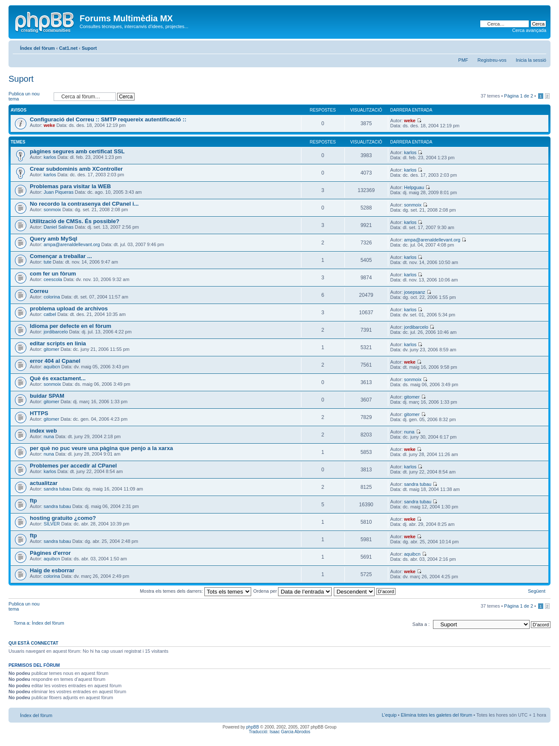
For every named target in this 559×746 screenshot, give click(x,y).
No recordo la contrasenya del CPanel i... (84, 204)
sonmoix (52, 209)
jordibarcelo (55, 331)
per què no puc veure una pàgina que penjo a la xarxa (101, 448)
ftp (33, 500)
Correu (39, 291)
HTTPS (39, 413)
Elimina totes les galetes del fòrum (437, 714)
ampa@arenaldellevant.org (71, 244)
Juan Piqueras (58, 192)
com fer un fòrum (53, 273)
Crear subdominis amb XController (76, 169)
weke (49, 125)
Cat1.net (68, 48)
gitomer (51, 349)
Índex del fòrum (37, 48)
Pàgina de (518, 95)
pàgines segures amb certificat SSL (77, 151)
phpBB (252, 727)
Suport (89, 48)
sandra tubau (57, 488)
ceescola (52, 279)
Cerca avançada (529, 30)
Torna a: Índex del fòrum (39, 622)
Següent (536, 591)
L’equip (389, 714)
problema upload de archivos (69, 308)
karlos (49, 157)
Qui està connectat (33, 643)
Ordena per (292, 591)
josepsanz (414, 292)
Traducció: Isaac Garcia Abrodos (279, 731)
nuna (48, 436)
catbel (49, 314)
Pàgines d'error (50, 553)
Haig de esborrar (52, 570)
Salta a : (421, 624)
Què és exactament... (58, 378)
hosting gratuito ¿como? (63, 518)
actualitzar (43, 483)
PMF (463, 60)
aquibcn (51, 366)
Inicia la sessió (531, 60)
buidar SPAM (47, 396)
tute (47, 261)
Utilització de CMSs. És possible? (74, 221)
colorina (51, 296)
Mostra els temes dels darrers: (195, 591)
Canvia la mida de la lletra (540, 46)
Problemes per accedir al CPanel (73, 465)
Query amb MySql (53, 238)
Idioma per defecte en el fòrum (70, 326)
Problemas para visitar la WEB (70, 186)
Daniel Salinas (58, 227)
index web (43, 431)
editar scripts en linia (58, 343)
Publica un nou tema (29, 96)
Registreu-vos (492, 60)
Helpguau (414, 187)
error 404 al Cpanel (55, 361)
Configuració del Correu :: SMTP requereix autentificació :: (108, 119)
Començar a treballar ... (61, 256)
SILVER (51, 523)
